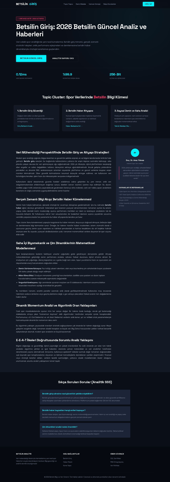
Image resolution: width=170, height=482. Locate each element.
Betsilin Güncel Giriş (31, 58)
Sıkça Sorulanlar (109, 4)
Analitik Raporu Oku (63, 58)
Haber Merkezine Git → (74, 126)
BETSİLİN (26, 4)
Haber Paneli (67, 462)
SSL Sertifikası (115, 458)
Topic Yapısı (68, 4)
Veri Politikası (114, 465)
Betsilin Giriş (67, 458)
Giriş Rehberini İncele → (25, 126)
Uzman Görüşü (94, 4)
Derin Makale (81, 4)
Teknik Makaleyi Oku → (122, 126)
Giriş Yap (148, 4)
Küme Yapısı (67, 465)
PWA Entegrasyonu (116, 462)
